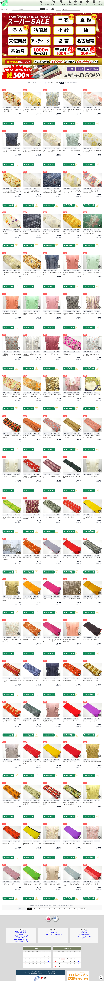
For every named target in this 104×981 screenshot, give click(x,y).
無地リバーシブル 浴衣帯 (70, 557)
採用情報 (84, 932)
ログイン (41, 2)
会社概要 (94, 2)
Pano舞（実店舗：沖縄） (21, 941)
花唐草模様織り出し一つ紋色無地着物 (92, 273)
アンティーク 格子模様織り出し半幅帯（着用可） (12, 436)
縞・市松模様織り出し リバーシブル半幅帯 (32, 762)
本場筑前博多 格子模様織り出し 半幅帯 (52, 803)
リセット (59, 9)
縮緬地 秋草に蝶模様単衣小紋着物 (92, 761)
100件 (61, 82)
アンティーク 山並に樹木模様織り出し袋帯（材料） (32, 151)
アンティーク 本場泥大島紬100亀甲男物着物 (31, 232)
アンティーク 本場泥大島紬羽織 (71, 598)
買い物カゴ (53, 2)
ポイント (87, 2)
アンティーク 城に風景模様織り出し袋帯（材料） (72, 110)
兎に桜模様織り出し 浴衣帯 (90, 884)
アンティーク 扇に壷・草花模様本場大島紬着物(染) (52, 110)
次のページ (82, 908)
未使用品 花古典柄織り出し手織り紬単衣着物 (92, 354)
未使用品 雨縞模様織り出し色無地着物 (72, 273)
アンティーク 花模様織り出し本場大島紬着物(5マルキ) (92, 232)
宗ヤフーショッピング (21, 936)
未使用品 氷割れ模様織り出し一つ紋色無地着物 (72, 640)
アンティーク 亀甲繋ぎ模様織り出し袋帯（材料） (72, 232)
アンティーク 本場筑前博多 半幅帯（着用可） (32, 436)
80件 (57, 82)
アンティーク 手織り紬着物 (50, 354)
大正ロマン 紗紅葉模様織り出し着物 (52, 273)
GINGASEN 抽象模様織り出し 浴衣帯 (71, 884)
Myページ (69, 2)
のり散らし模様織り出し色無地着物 (52, 313)
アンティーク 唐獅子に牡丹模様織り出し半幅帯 (52, 395)
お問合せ (81, 2)
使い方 (47, 2)
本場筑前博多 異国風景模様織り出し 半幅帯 (32, 803)
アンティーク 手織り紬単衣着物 (71, 150)
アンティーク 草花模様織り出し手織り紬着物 (12, 640)
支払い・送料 (61, 2)
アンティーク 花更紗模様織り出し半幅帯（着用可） (52, 436)
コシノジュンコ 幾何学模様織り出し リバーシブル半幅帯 (52, 640)
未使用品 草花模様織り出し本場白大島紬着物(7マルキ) (32, 354)
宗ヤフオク (21, 937)
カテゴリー (5, 9)
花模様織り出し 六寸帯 (69, 354)
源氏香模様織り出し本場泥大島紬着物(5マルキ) (12, 354)
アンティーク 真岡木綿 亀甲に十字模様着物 (32, 517)
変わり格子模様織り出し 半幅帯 (51, 517)
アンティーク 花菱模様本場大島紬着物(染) (12, 151)
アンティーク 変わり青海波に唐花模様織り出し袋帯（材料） (12, 191)
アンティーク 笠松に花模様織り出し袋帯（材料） (12, 110)
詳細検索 (50, 9)
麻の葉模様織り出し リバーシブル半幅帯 (92, 517)
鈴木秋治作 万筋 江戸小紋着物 (51, 884)
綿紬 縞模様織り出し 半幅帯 (31, 680)
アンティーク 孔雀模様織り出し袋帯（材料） (12, 232)
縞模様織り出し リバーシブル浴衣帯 (32, 844)
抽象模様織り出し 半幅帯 (9, 721)
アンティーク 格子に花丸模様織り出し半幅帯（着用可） (92, 436)
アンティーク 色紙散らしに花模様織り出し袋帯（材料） (52, 151)
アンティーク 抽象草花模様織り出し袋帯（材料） (92, 191)
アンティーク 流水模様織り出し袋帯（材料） (92, 110)
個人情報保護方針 (84, 934)
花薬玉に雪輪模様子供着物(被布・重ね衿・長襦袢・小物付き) (72, 395)
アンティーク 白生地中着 (9, 476)
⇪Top (101, 977)
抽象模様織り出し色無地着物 (10, 313)
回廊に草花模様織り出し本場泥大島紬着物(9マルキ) (72, 314)
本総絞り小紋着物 (7, 761)
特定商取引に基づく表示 (84, 936)
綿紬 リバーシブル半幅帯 (29, 598)
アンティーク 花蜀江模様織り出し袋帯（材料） (52, 232)
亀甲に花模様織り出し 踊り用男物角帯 (12, 517)
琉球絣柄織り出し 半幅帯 (29, 639)
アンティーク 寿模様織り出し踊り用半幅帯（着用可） (32, 477)
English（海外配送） (21, 931)
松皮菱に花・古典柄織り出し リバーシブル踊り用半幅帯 (72, 803)
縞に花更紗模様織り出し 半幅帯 (91, 557)
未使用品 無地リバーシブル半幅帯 (32, 884)
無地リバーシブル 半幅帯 (50, 557)
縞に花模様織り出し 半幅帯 (90, 680)
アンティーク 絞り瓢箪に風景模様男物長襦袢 (12, 558)
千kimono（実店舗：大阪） (21, 939)
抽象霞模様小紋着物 (88, 802)
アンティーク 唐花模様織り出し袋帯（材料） (32, 273)
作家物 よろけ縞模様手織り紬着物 (92, 313)
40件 (47, 82)
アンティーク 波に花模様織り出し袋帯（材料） (72, 191)
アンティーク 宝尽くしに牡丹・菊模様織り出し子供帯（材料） (32, 395)
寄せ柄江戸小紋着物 (48, 721)
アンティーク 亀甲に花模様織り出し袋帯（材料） (92, 151)
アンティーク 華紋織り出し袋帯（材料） (11, 273)
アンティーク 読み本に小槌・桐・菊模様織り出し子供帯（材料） (12, 395)
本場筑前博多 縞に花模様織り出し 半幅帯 (12, 680)
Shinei (53, 931)
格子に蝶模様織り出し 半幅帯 (31, 557)
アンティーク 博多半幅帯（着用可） (51, 477)
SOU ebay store (21, 932)
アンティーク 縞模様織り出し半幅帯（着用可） (72, 436)
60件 (52, 82)
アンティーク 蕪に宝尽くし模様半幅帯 (92, 395)
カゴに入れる (9, 123)
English (100, 2)
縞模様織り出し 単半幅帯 (29, 721)
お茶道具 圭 (53, 932)
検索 (43, 9)
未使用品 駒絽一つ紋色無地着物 (51, 680)
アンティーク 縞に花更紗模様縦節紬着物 (12, 599)
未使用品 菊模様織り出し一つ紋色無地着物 (32, 314)
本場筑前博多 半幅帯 (68, 517)
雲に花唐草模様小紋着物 (49, 843)
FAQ (75, 2)
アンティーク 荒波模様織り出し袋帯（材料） (32, 110)
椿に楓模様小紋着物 (88, 843)
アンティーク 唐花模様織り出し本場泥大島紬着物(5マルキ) (52, 191)
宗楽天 (21, 934)
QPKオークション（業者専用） (53, 934)
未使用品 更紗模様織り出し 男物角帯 (72, 477)
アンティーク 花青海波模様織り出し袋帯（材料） (32, 191)
